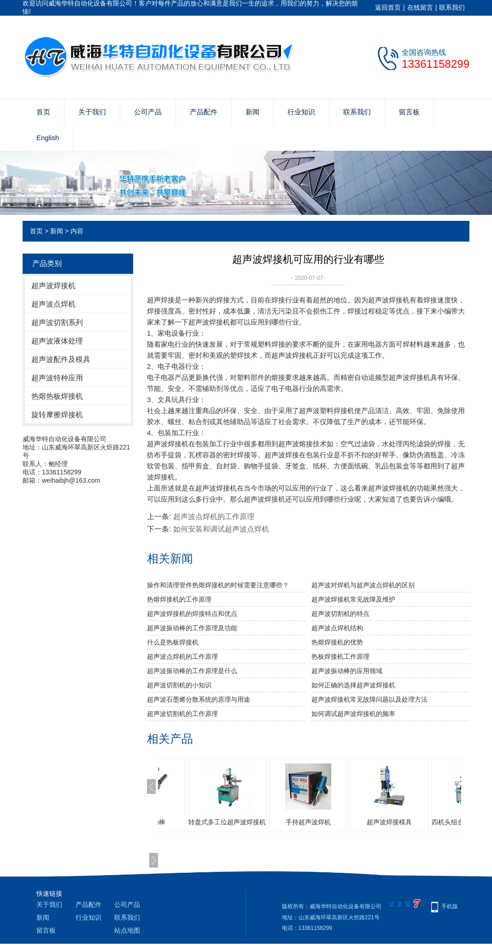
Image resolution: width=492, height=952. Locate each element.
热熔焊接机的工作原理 (179, 599)
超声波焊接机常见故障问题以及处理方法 (369, 699)
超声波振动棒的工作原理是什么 (192, 670)
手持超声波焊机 (368, 822)
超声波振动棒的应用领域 (346, 670)
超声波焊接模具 (449, 822)
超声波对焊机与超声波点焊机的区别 (363, 585)
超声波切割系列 (57, 322)
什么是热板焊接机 (173, 642)
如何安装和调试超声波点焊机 (221, 529)
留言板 (409, 112)
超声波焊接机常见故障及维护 (353, 599)
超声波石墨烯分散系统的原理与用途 (198, 699)
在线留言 (420, 7)
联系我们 (452, 7)
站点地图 (127, 930)
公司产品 (148, 112)
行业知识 (301, 112)
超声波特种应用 (57, 378)
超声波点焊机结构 (337, 628)
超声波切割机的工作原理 (182, 713)
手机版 (449, 906)
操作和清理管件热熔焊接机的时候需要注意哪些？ (218, 585)
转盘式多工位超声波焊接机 (287, 822)
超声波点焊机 (53, 304)
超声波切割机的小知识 (179, 685)
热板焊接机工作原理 (340, 656)
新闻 (252, 112)
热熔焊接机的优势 (337, 642)
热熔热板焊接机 (57, 396)
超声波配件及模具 (60, 359)
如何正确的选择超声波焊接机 (353, 685)
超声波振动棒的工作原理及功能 (192, 628)
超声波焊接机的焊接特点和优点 (192, 613)
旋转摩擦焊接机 (57, 415)
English (47, 138)
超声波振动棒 (206, 822)
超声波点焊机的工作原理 (213, 516)
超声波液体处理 (57, 341)
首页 (43, 112)
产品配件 (203, 112)
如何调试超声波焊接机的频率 (353, 713)
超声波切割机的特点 (340, 613)
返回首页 (388, 7)
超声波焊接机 (53, 286)
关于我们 (92, 112)
